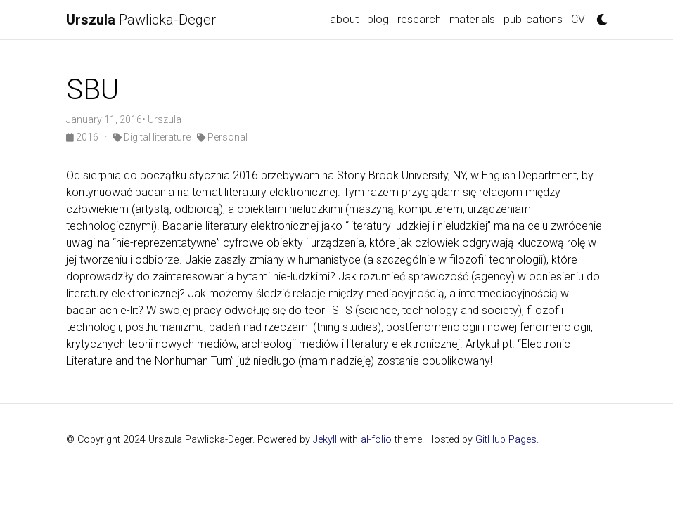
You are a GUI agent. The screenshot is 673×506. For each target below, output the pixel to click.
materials (472, 19)
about (344, 19)
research (419, 19)
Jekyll (325, 440)
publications (533, 19)
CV (578, 19)
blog (378, 19)
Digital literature (152, 137)
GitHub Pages (506, 440)
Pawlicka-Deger (141, 19)
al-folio (376, 440)
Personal (222, 137)
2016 (83, 137)
